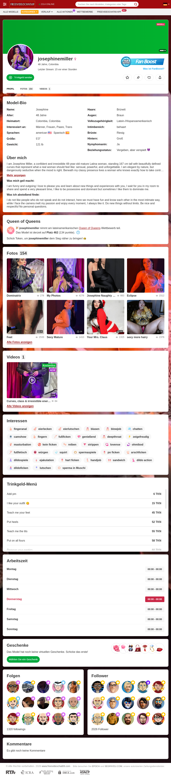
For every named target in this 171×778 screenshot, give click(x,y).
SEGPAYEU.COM (113, 766)
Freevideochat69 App (110, 11)
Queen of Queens (89, 228)
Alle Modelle (10, 12)
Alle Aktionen (65, 11)
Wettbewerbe (85, 12)
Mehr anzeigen (16, 175)
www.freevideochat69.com (56, 766)
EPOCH (96, 766)
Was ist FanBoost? (153, 68)
